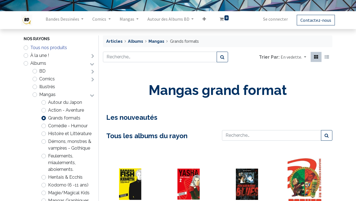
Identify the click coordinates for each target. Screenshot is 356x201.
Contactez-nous (313, 20)
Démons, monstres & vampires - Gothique (69, 145)
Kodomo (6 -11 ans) (68, 185)
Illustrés (47, 86)
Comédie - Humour (68, 125)
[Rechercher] (222, 57)
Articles (114, 41)
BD (42, 71)
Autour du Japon (65, 102)
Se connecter (273, 19)
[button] (206, 20)
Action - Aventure (66, 110)
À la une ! (39, 55)
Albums (38, 63)
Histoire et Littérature (70, 133)
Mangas (47, 94)
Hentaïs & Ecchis (65, 177)
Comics (47, 79)
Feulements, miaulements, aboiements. (62, 162)
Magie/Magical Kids (69, 192)
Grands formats (64, 118)
